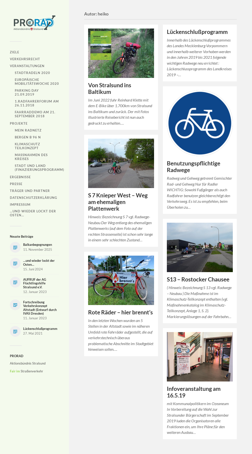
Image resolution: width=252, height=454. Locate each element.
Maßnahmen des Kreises (31, 157)
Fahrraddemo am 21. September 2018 (35, 114)
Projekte (19, 123)
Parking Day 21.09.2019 (27, 92)
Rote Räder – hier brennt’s (120, 312)
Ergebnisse (20, 177)
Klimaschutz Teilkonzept (27, 146)
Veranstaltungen (27, 66)
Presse (16, 184)
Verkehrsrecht (25, 59)
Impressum (20, 204)
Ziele (14, 52)
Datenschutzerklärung (33, 198)
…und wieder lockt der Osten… (33, 213)
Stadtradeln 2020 (32, 73)
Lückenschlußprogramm (197, 32)
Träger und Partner (30, 191)
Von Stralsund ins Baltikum (109, 88)
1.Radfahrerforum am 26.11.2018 (37, 103)
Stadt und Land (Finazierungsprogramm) (39, 168)
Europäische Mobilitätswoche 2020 (37, 82)
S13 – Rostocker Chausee (198, 279)
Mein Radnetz (28, 130)
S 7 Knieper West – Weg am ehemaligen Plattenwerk (118, 202)
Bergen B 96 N (28, 137)
